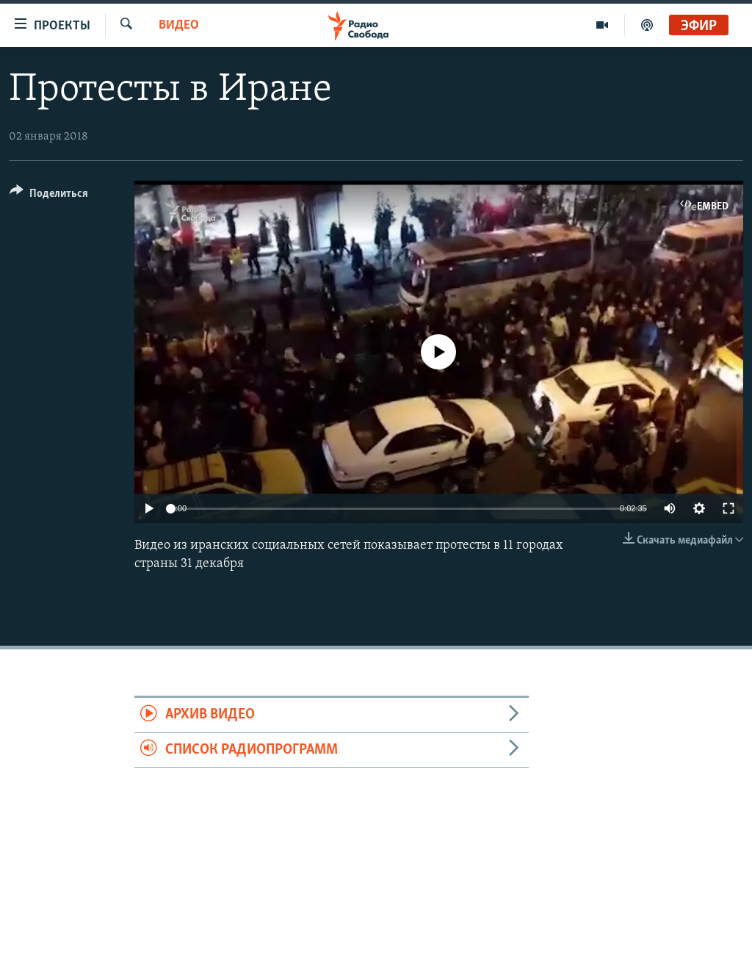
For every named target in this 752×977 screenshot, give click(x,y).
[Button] (49, 196)
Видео (179, 25)
